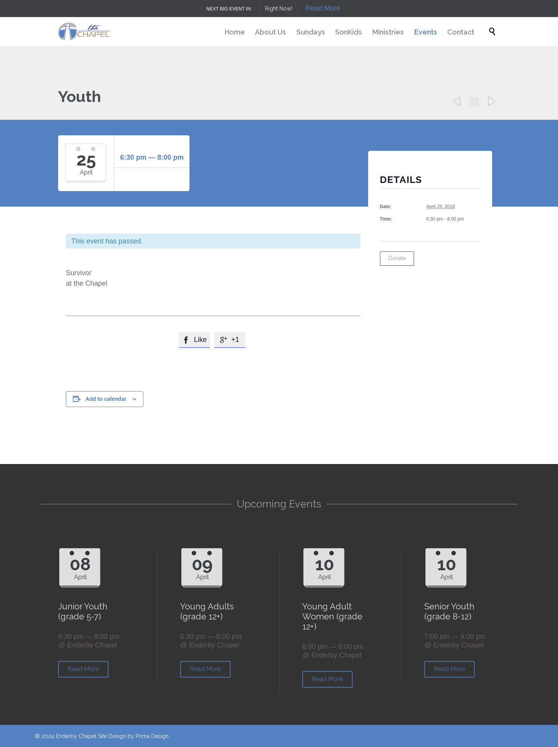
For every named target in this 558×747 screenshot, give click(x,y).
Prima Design (152, 736)
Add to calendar (106, 399)
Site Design (112, 736)
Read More (323, 8)
